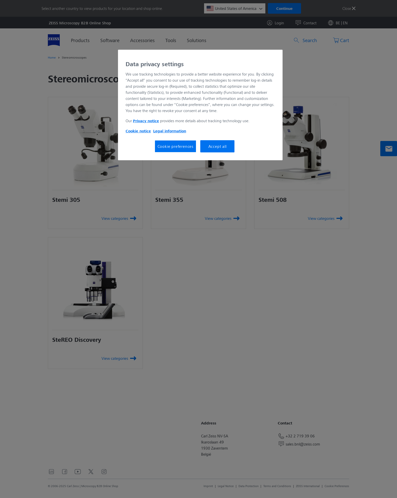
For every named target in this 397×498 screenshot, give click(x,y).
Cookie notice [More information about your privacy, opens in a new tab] (138, 130)
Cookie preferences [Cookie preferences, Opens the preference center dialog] (175, 146)
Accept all (217, 146)
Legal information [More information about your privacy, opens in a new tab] (169, 130)
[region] (200, 105)
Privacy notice (146, 120)
